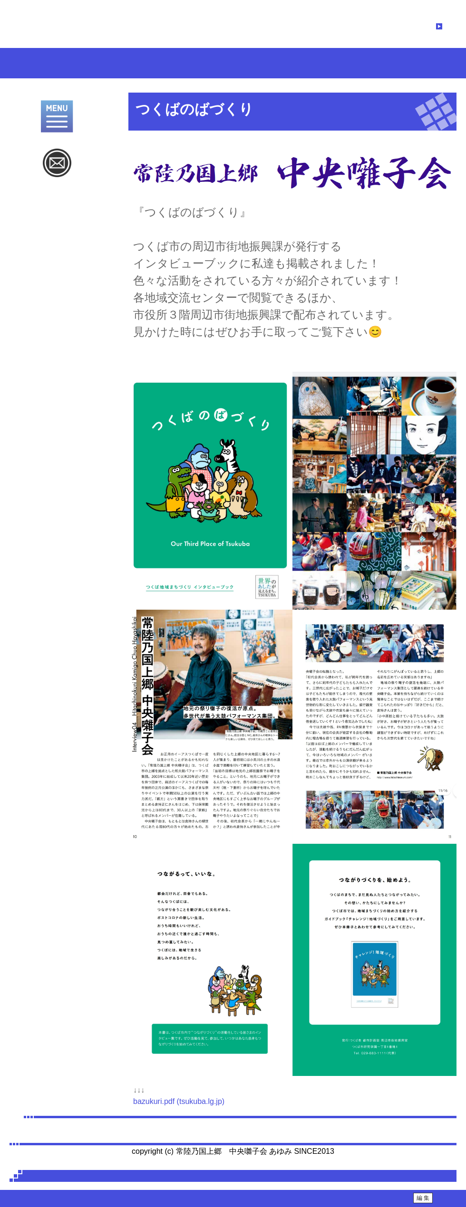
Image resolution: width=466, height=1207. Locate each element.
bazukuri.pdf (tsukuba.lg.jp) (178, 1101)
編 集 (423, 1198)
